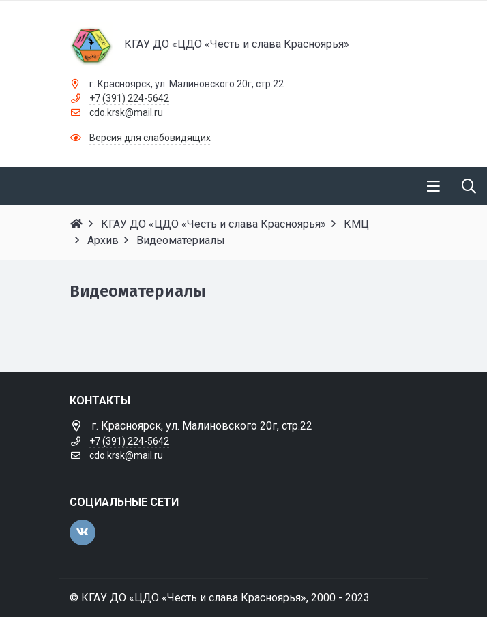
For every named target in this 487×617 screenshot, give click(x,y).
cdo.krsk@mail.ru (126, 112)
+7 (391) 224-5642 (129, 98)
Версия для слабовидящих (150, 137)
